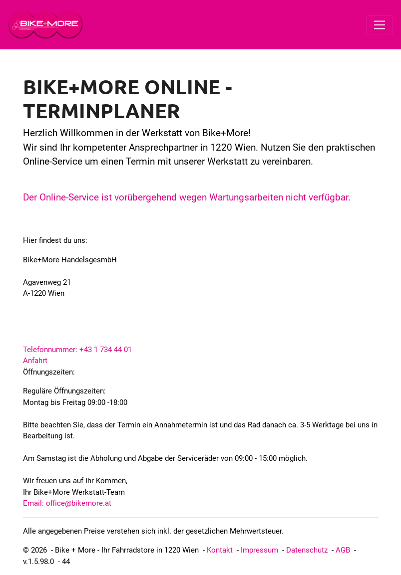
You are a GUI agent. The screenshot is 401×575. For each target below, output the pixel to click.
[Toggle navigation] (379, 24)
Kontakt (220, 550)
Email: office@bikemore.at (67, 503)
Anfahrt (35, 360)
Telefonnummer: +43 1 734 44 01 (77, 349)
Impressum (259, 550)
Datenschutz (307, 550)
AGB (343, 550)
